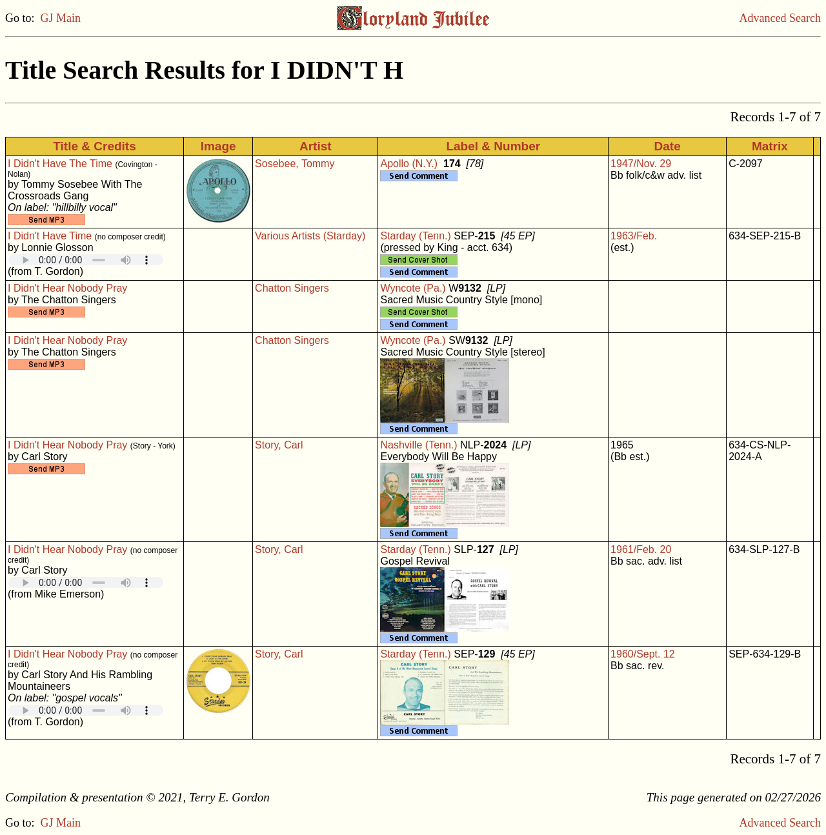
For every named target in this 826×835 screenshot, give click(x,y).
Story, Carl (279, 444)
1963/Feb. (633, 235)
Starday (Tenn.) (415, 235)
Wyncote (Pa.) (412, 288)
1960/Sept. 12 (642, 654)
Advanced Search (780, 18)
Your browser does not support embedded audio (85, 259)
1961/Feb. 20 (640, 549)
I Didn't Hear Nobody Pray (67, 288)
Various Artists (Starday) (310, 235)
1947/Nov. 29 (640, 163)
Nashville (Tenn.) (418, 444)
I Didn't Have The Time (60, 163)
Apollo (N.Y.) (409, 163)
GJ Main (61, 18)
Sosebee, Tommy (294, 163)
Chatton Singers (292, 288)
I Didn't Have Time (50, 235)
